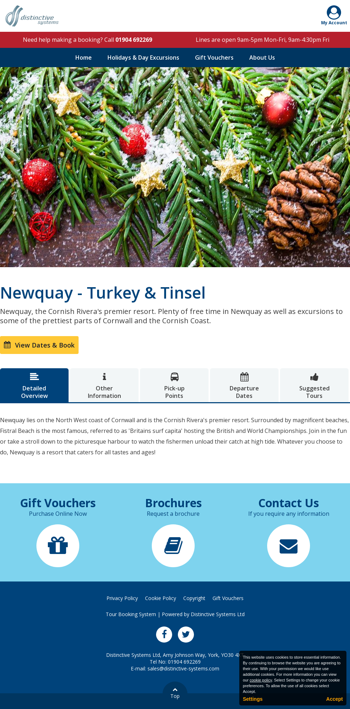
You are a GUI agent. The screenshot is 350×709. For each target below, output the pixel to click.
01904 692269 (133, 40)
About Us (262, 57)
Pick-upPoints (174, 386)
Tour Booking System (131, 614)
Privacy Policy (122, 598)
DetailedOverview (34, 386)
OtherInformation (104, 386)
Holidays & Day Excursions (143, 57)
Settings (252, 699)
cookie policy (261, 680)
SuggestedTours (314, 386)
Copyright (194, 598)
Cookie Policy (160, 598)
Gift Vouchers (214, 57)
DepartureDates (244, 386)
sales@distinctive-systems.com (183, 668)
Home (83, 57)
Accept (334, 699)
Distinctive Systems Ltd (218, 614)
